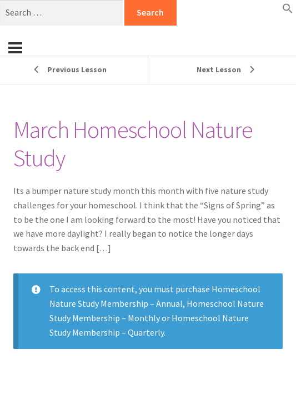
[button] (287, 10)
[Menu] (15, 48)
